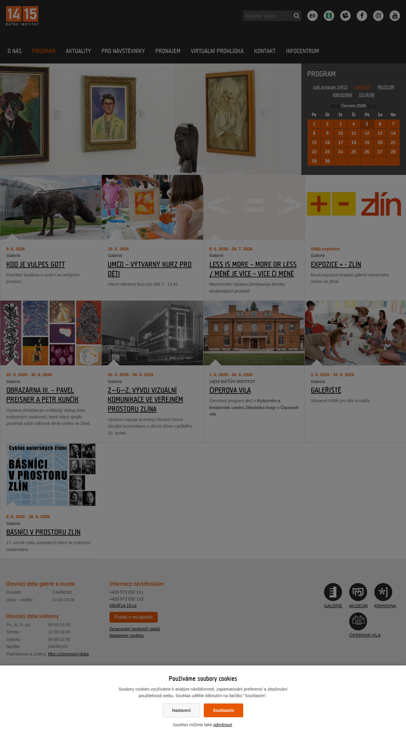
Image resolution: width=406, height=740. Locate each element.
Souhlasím (223, 710)
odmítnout (222, 724)
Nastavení (181, 710)
